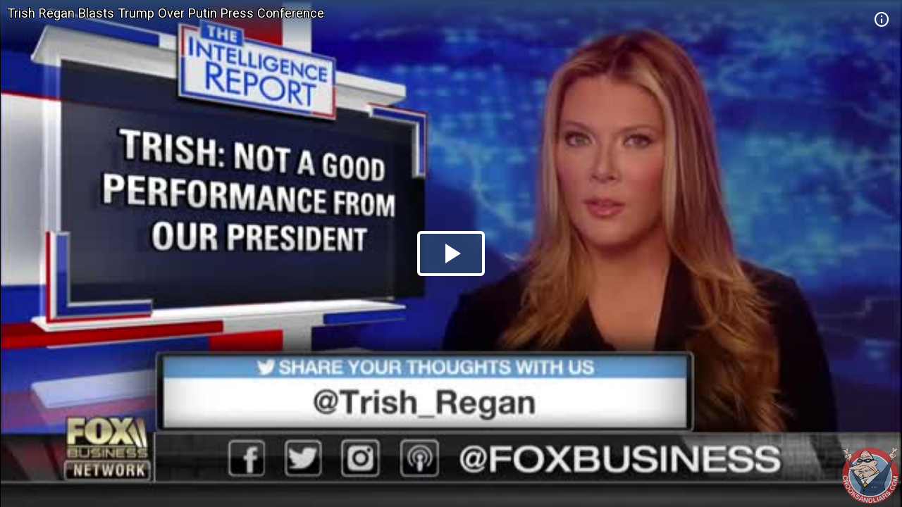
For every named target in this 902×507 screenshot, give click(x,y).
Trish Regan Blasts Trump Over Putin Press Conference (165, 13)
